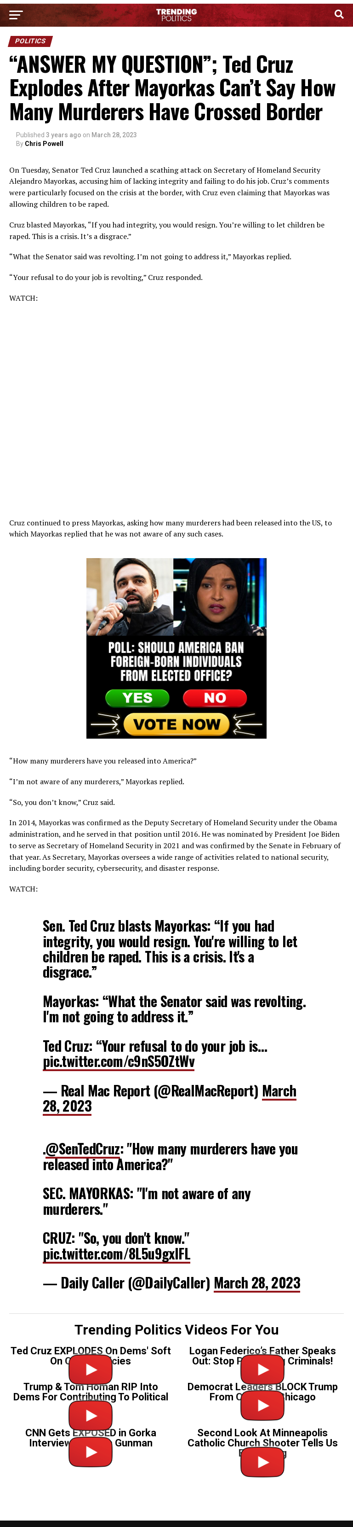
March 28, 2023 (257, 1282)
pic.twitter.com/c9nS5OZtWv (118, 1060)
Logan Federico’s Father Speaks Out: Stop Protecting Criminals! (262, 1356)
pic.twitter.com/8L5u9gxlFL (116, 1253)
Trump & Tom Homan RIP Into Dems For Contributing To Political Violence (90, 1397)
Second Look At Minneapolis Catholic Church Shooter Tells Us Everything (263, 1443)
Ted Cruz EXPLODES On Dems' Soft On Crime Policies (91, 1356)
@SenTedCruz (83, 1148)
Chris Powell (44, 143)
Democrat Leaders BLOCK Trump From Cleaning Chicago (263, 1392)
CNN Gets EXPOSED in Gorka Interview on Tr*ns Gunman (90, 1438)
